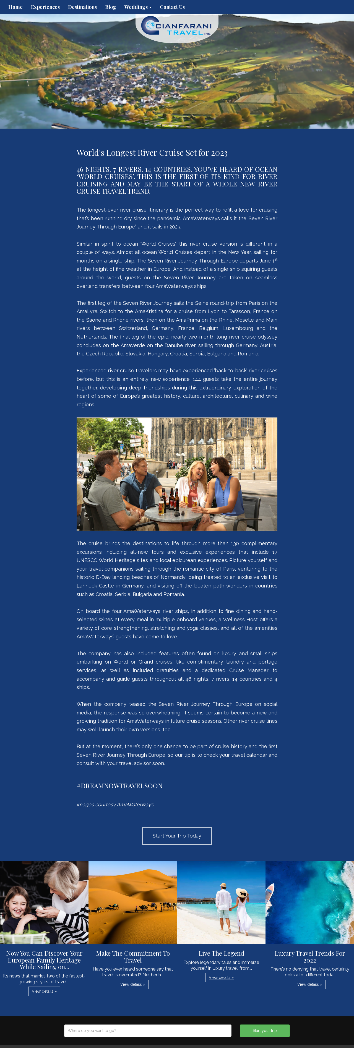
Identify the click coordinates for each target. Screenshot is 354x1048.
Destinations (82, 7)
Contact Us (172, 7)
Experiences (45, 7)
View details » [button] (44, 991)
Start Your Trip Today (177, 836)
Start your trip (265, 1030)
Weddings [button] (138, 7)
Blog (110, 7)
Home (15, 7)
